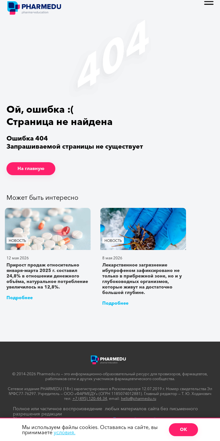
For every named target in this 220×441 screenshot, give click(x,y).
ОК (183, 429)
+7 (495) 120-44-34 (89, 398)
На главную (30, 168)
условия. (64, 432)
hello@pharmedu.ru (138, 398)
